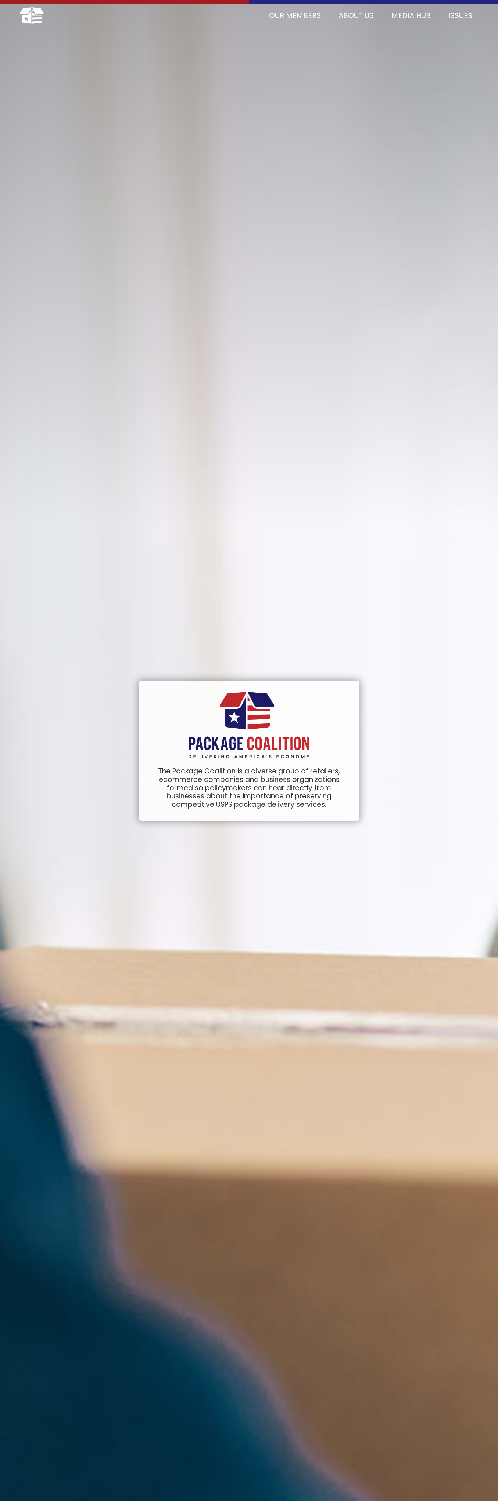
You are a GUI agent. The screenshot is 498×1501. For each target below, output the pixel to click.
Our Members (295, 15)
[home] (32, 15)
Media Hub (411, 15)
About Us (356, 15)
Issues (460, 15)
